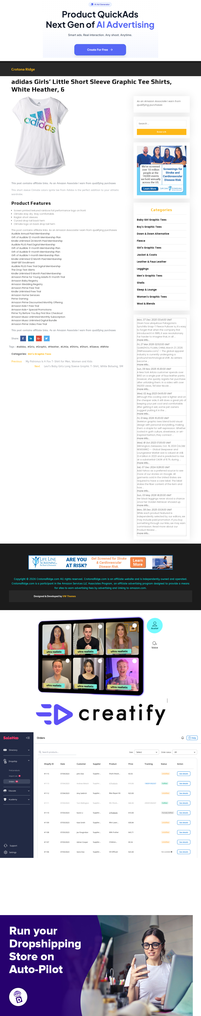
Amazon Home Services (25, 295)
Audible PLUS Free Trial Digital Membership (36, 266)
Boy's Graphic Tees (149, 226)
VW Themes (69, 596)
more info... (143, 340)
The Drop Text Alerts (23, 269)
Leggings (143, 268)
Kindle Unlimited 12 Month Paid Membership (36, 259)
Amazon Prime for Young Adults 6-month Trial (38, 277)
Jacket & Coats (147, 254)
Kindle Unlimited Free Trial (26, 291)
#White (104, 346)
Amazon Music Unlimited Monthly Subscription (38, 316)
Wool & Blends (146, 303)
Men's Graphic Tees (149, 275)
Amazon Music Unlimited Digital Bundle (34, 320)
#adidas (21, 346)
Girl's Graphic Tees (39, 354)
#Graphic (41, 346)
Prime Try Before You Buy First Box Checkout (37, 313)
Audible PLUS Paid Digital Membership (33, 244)
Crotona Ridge (23, 69)
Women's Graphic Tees (152, 296)
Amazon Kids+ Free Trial (25, 306)
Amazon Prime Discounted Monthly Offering (37, 302)
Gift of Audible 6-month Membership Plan (35, 251)
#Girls (30, 346)
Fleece (141, 240)
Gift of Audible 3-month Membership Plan (35, 248)
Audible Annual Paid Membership (30, 233)
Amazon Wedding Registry (27, 284)
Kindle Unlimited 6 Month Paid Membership (36, 273)
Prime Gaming (19, 298)
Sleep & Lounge (147, 289)
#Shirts (74, 346)
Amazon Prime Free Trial (25, 288)
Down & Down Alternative (153, 233)
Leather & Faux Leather (151, 261)
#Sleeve (94, 346)
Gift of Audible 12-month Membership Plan (36, 237)
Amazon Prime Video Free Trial (29, 324)
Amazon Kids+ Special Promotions (31, 309)
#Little (64, 346)
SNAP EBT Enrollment (23, 262)
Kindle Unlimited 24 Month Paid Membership (37, 240)
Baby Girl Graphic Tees (151, 219)
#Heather (53, 346)
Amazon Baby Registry (24, 280)
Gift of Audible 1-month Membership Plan (35, 255)
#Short (84, 346)
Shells (140, 282)
